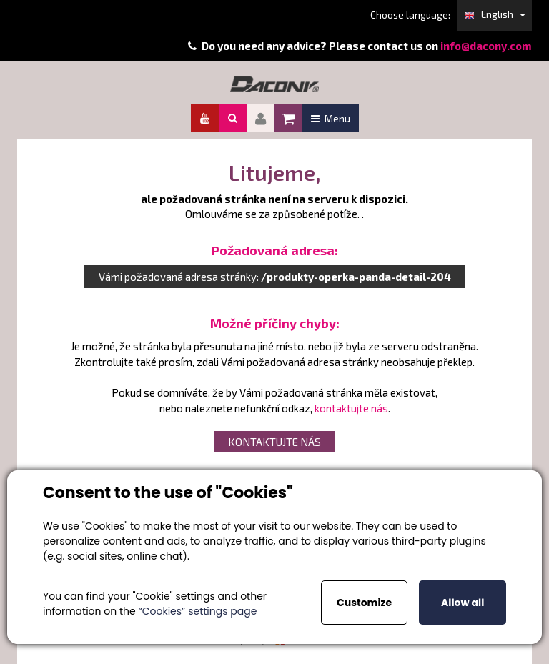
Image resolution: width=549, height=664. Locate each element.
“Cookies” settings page (197, 611)
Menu (330, 118)
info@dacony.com (486, 45)
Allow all (462, 602)
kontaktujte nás (351, 408)
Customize (364, 602)
